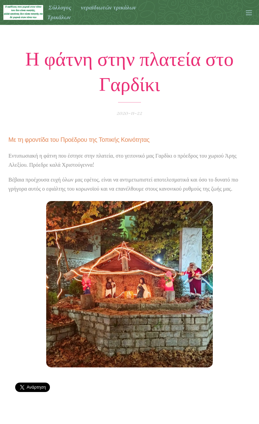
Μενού (249, 12)
